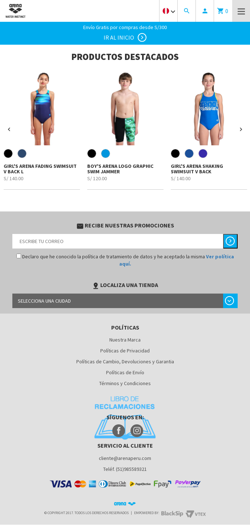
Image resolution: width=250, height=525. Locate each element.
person (205, 11)
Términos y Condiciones (125, 383)
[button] (9, 129)
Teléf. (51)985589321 (125, 469)
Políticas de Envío (125, 372)
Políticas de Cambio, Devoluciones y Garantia (125, 361)
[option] (42, 129)
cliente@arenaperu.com (125, 458)
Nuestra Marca (125, 339)
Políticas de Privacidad (125, 350)
